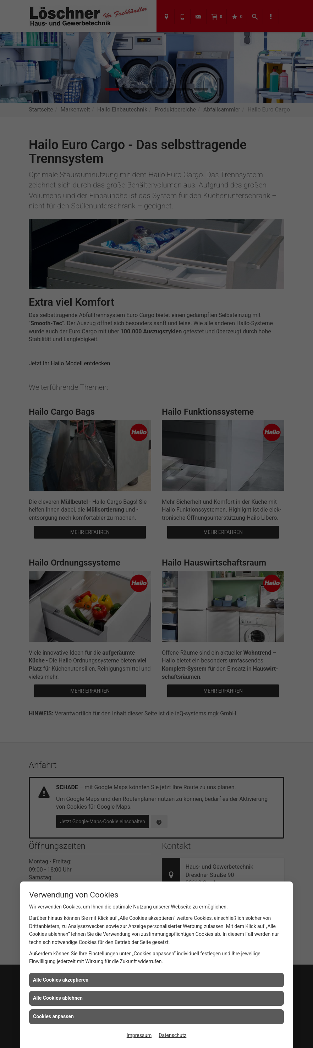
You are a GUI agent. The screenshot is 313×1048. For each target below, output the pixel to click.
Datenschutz (172, 1035)
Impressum (139, 1035)
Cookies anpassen (53, 1016)
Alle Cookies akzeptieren (60, 980)
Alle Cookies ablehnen (58, 998)
